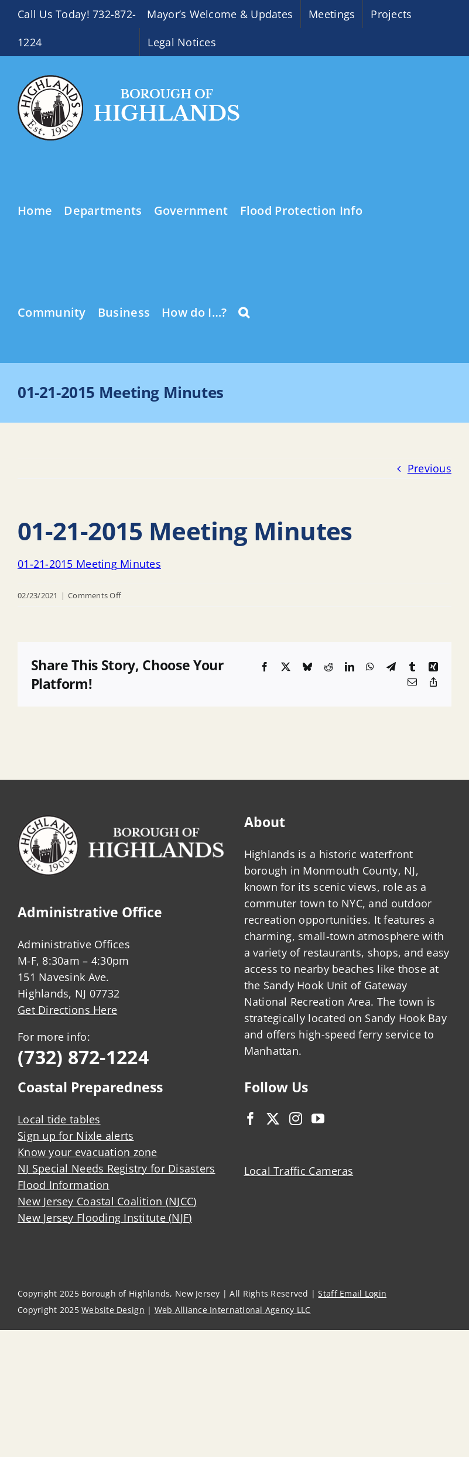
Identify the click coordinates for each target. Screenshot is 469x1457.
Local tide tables (59, 1119)
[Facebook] (250, 1118)
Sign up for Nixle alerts (75, 1136)
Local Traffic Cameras (299, 1171)
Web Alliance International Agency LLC (233, 1309)
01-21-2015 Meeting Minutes (89, 564)
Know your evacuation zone (88, 1152)
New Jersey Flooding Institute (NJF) (104, 1218)
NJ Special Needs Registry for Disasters (116, 1168)
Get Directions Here (67, 1010)
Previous (429, 468)
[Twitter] (272, 1118)
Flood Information (63, 1185)
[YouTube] (317, 1118)
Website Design (113, 1309)
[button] (243, 311)
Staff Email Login (352, 1293)
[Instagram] (295, 1118)
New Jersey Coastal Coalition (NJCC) (107, 1201)
